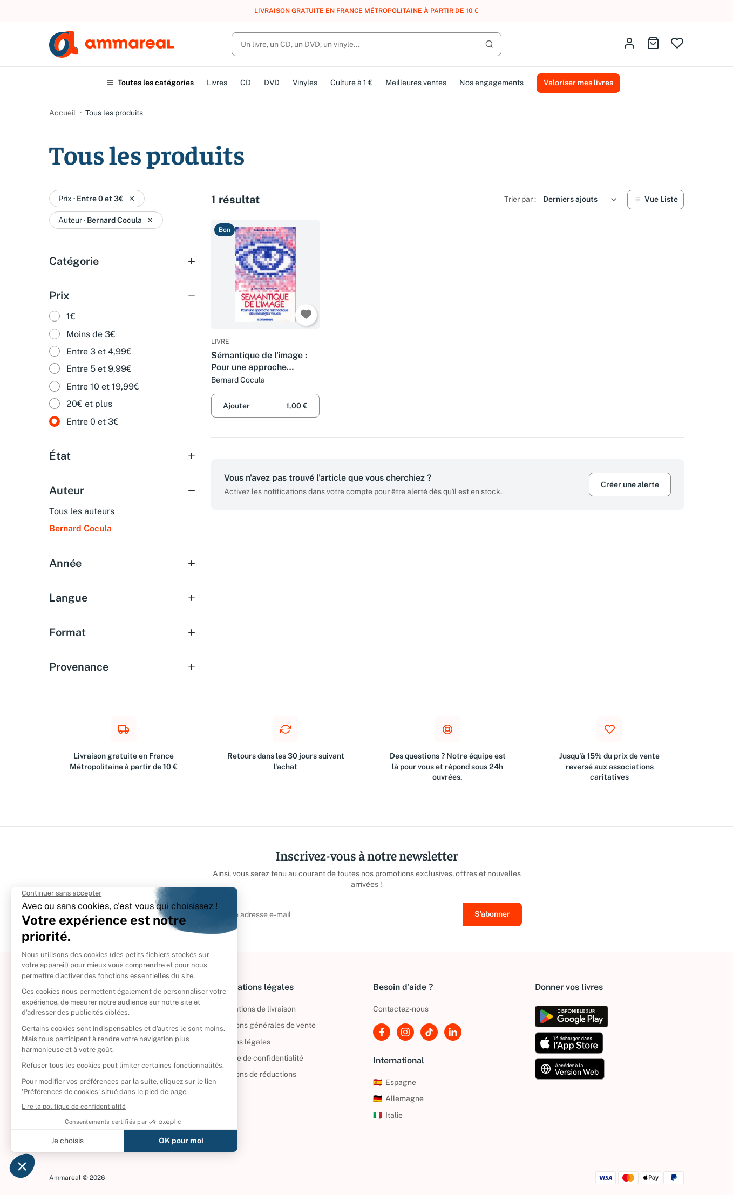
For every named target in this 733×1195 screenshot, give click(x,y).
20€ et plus (89, 404)
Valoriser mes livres (578, 82)
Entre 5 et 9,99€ (99, 369)
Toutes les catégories (150, 82)
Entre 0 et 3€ (92, 421)
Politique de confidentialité (257, 1058)
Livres (217, 82)
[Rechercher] (366, 44)
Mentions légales (240, 1041)
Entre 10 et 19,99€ (102, 386)
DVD (272, 82)
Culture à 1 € (351, 82)
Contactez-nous (401, 1009)
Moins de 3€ (91, 334)
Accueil (62, 112)
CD (245, 82)
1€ (71, 316)
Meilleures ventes (415, 82)
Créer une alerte (630, 484)
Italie (388, 1115)
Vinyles (305, 82)
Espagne (394, 1082)
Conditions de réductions (253, 1074)
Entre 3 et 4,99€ (99, 351)
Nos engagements (491, 82)
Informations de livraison (253, 1009)
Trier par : (520, 199)
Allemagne (398, 1098)
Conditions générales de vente (263, 1025)
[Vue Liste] (655, 199)
